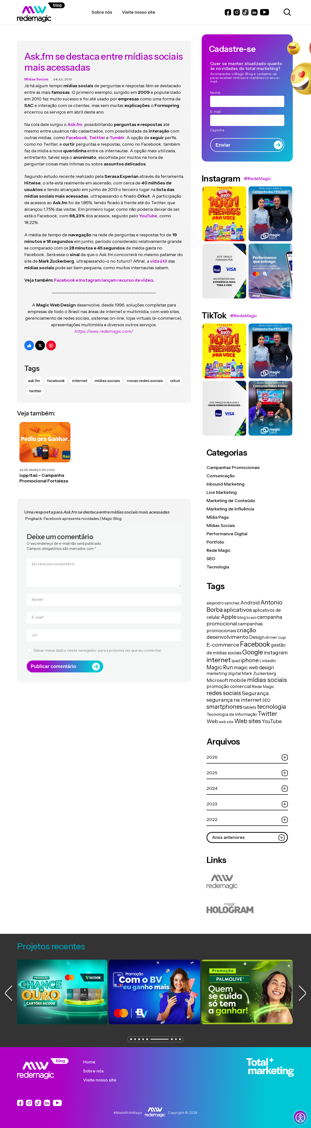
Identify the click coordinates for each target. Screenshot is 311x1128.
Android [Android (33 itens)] (250, 603)
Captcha (217, 130)
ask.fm (34, 375)
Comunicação (221, 476)
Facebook (76, 132)
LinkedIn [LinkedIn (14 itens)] (267, 660)
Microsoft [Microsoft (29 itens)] (217, 680)
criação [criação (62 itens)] (246, 630)
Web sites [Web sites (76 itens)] (247, 721)
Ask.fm (75, 119)
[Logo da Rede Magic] (54, 12)
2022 (247, 819)
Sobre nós (97, 1071)
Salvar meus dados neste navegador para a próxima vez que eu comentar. (98, 645)
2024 (247, 788)
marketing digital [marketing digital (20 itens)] (224, 673)
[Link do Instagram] (236, 12)
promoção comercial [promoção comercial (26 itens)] (229, 686)
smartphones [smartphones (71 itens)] (224, 706)
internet (79, 375)
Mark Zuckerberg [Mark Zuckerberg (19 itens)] (259, 673)
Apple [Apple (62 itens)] (228, 616)
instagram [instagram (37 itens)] (276, 653)
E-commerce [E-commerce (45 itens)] (223, 644)
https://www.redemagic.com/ (104, 326)
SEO (211, 558)
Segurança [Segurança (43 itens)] (255, 693)
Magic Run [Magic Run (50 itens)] (220, 667)
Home (93, 1062)
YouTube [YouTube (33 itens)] (272, 721)
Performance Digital (227, 534)
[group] (63, 992)
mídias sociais (107, 375)
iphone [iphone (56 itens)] (250, 660)
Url (34, 630)
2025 (247, 773)
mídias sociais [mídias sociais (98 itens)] (267, 679)
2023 (247, 804)
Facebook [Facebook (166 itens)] (255, 644)
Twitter (97, 132)
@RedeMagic (257, 178)
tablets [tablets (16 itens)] (249, 707)
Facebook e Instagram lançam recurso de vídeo (103, 275)
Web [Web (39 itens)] (212, 721)
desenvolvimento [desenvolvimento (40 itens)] (227, 637)
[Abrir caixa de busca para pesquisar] (286, 12)
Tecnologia (218, 567)
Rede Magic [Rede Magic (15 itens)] (263, 686)
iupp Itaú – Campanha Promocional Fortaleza (43, 473)
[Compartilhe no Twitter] (40, 340)
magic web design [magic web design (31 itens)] (254, 667)
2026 (247, 757)
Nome (38, 594)
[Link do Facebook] (228, 12)
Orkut (175, 375)
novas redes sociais (145, 375)
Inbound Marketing (225, 484)
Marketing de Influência (230, 509)
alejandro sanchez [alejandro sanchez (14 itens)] (223, 603)
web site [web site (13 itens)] (226, 721)
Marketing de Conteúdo (231, 500)
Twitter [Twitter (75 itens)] (267, 713)
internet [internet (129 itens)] (219, 660)
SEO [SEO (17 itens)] (266, 700)
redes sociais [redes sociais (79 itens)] (224, 693)
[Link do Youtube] (264, 12)
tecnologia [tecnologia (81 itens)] (271, 706)
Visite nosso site (103, 1080)
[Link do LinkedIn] (254, 12)
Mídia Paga (218, 517)
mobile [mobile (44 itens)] (237, 680)
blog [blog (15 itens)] (241, 617)
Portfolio (215, 542)
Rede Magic (219, 550)
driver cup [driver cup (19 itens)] (275, 637)
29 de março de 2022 (37, 464)
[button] (130, 1039)
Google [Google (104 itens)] (252, 652)
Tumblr (117, 132)
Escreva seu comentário (53, 558)
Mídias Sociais (36, 74)
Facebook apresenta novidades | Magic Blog (82, 513)
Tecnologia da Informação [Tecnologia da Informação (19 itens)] (232, 714)
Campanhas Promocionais (233, 467)
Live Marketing (222, 492)
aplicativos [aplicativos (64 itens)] (238, 609)
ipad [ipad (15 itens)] (236, 660)
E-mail (38, 612)
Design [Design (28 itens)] (257, 637)
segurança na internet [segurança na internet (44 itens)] (234, 700)
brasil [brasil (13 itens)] (251, 617)
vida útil (158, 256)
